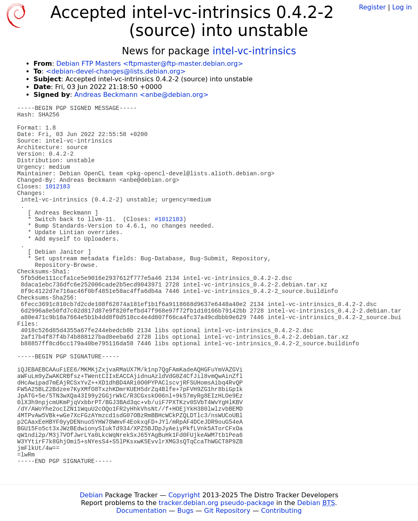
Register (372, 7)
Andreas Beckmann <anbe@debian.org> (141, 94)
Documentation (141, 510)
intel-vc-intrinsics (254, 51)
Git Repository (227, 510)
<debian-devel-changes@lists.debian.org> (116, 71)
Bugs (185, 510)
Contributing (281, 510)
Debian (91, 495)
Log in (402, 7)
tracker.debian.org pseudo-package (216, 503)
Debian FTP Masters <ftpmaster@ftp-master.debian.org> (149, 63)
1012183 (57, 186)
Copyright (184, 495)
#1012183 (169, 219)
